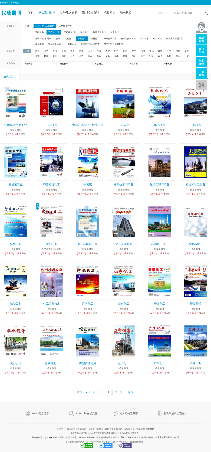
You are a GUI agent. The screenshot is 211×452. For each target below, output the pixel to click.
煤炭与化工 (52, 363)
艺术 (143, 51)
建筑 (160, 51)
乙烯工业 (195, 363)
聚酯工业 (15, 244)
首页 (31, 12)
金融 (64, 51)
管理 (72, 51)
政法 (55, 56)
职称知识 (109, 12)
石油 (178, 56)
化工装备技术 (51, 303)
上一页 (91, 392)
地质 (72, 56)
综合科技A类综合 (43, 38)
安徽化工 (159, 303)
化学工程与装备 (159, 184)
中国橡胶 (51, 124)
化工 (81, 56)
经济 (55, 51)
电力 (116, 51)
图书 (169, 51)
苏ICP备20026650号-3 (54, 437)
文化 (151, 51)
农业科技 (84, 32)
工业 (90, 51)
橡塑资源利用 (87, 363)
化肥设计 (15, 363)
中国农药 (123, 124)
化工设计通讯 (123, 244)
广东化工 (159, 363)
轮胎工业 (15, 303)
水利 (125, 51)
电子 (160, 56)
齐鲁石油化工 (51, 184)
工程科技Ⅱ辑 (70, 32)
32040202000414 (87, 437)
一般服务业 (70, 44)
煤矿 (64, 56)
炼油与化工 (196, 244)
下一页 (118, 392)
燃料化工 (95, 38)
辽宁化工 (123, 363)
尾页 (130, 392)
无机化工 (69, 38)
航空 (143, 56)
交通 (186, 51)
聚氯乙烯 (195, 303)
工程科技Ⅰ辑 (54, 32)
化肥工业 (51, 244)
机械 (99, 51)
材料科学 (144, 38)
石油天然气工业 (128, 38)
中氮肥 (87, 184)
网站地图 (150, 429)
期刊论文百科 (90, 12)
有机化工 (82, 38)
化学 (58, 38)
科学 (99, 56)
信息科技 (114, 32)
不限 (27, 26)
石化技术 (195, 124)
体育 (37, 56)
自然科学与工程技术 (44, 26)
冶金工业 (39, 44)
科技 (81, 51)
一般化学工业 (110, 38)
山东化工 (123, 303)
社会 (90, 56)
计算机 (187, 56)
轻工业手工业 (54, 44)
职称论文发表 (68, 12)
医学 (46, 51)
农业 (108, 51)
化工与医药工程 (87, 244)
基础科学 (39, 32)
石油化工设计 (159, 244)
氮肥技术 (159, 124)
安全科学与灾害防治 (90, 44)
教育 (37, 51)
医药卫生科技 (99, 32)
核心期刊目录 (47, 12)
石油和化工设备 (195, 184)
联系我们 (125, 12)
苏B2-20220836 (128, 437)
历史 (134, 56)
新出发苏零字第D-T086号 (167, 437)
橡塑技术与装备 (123, 184)
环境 (46, 56)
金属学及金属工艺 (174, 38)
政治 (169, 56)
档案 (178, 51)
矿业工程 (157, 38)
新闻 (125, 56)
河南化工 (87, 303)
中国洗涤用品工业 (15, 124)
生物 (116, 56)
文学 (134, 51)
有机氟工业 (16, 184)
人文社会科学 (65, 26)
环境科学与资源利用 (113, 44)
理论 (151, 56)
